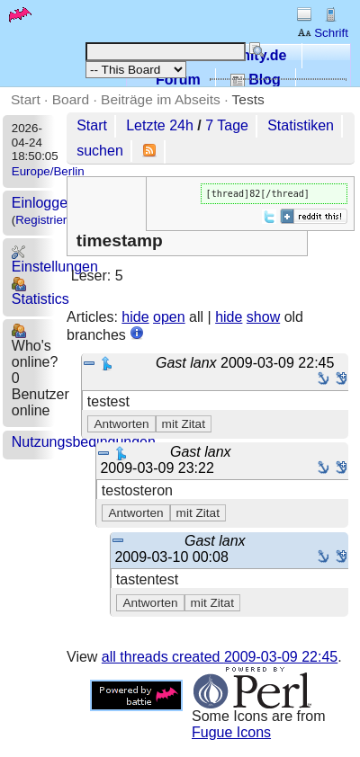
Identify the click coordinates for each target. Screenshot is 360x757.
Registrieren (47, 220)
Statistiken (300, 125)
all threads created (220, 656)
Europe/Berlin (48, 171)
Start (25, 99)
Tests (248, 99)
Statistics (40, 292)
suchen (99, 150)
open (169, 317)
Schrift (322, 33)
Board (70, 99)
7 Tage (226, 125)
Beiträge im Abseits (160, 99)
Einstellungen (55, 259)
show (263, 317)
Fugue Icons (231, 732)
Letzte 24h (160, 125)
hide (135, 317)
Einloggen (44, 202)
